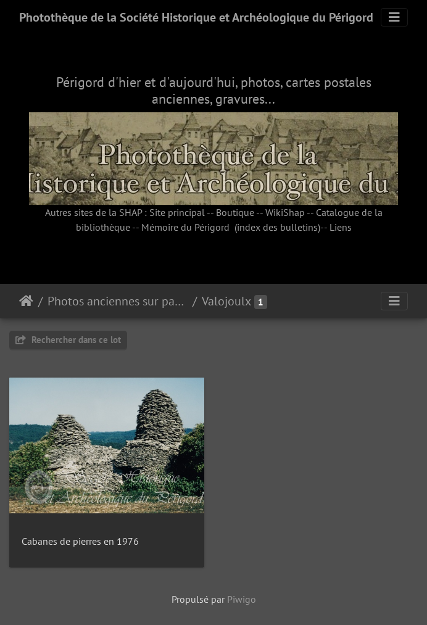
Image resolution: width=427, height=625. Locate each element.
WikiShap (285, 212)
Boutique (235, 212)
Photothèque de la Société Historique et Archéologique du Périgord (196, 17)
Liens (341, 227)
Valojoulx (226, 301)
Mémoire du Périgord (185, 227)
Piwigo (241, 599)
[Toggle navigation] (394, 17)
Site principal (177, 212)
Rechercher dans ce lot (68, 340)
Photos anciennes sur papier (118, 301)
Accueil (26, 301)
